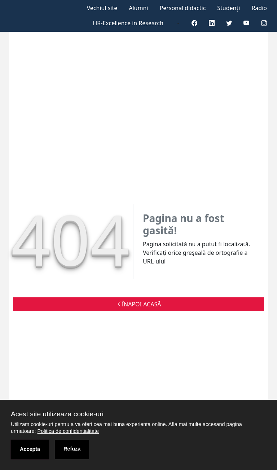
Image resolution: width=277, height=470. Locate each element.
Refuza (71, 449)
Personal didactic (182, 8)
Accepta (30, 449)
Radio (259, 8)
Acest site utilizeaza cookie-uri (57, 414)
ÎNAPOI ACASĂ (138, 304)
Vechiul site (102, 8)
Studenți (228, 8)
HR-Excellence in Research (128, 23)
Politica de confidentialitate (68, 431)
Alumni (138, 8)
